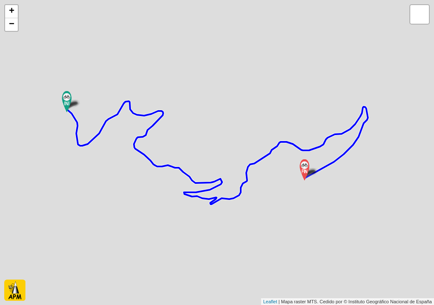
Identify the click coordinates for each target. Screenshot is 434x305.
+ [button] (11, 11)
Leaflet (270, 301)
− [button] (11, 24)
